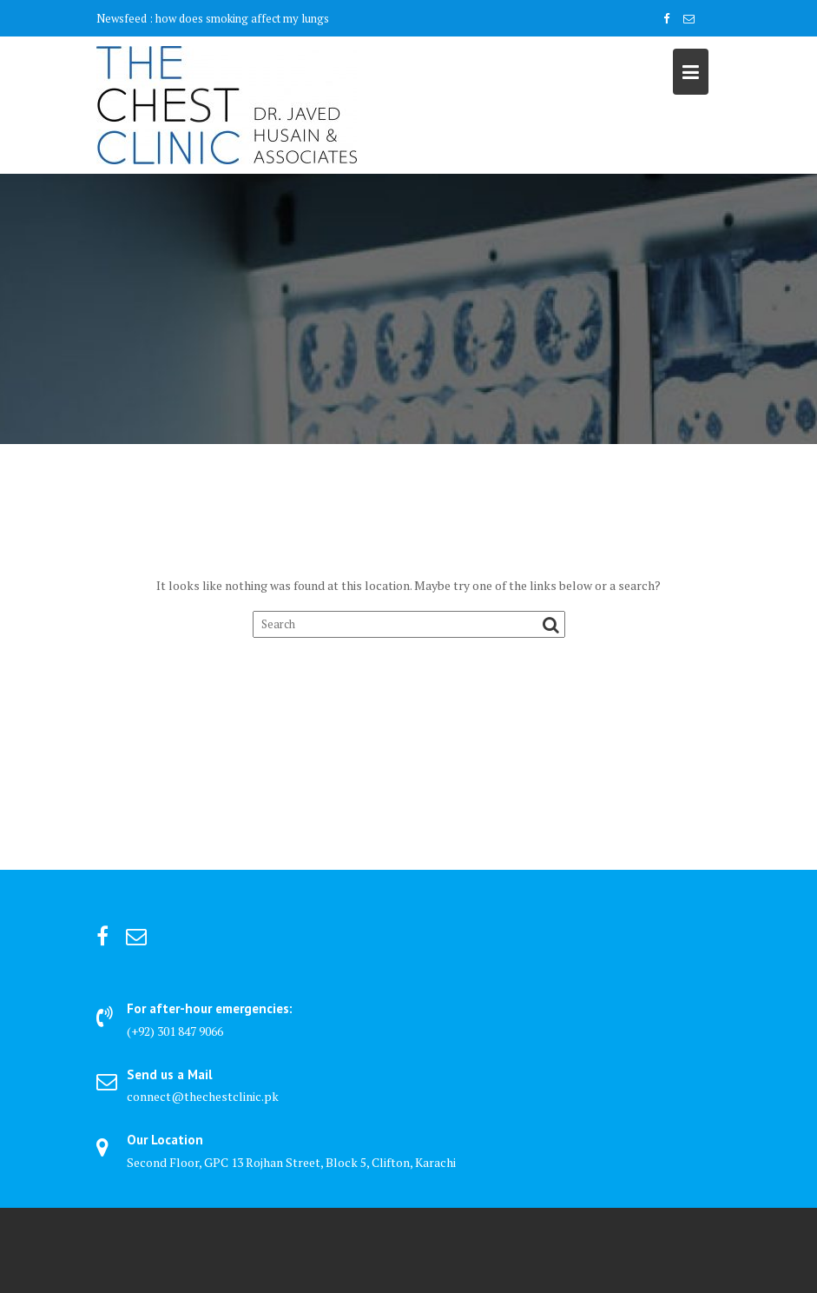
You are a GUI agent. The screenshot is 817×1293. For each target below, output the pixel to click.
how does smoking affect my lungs (242, 18)
